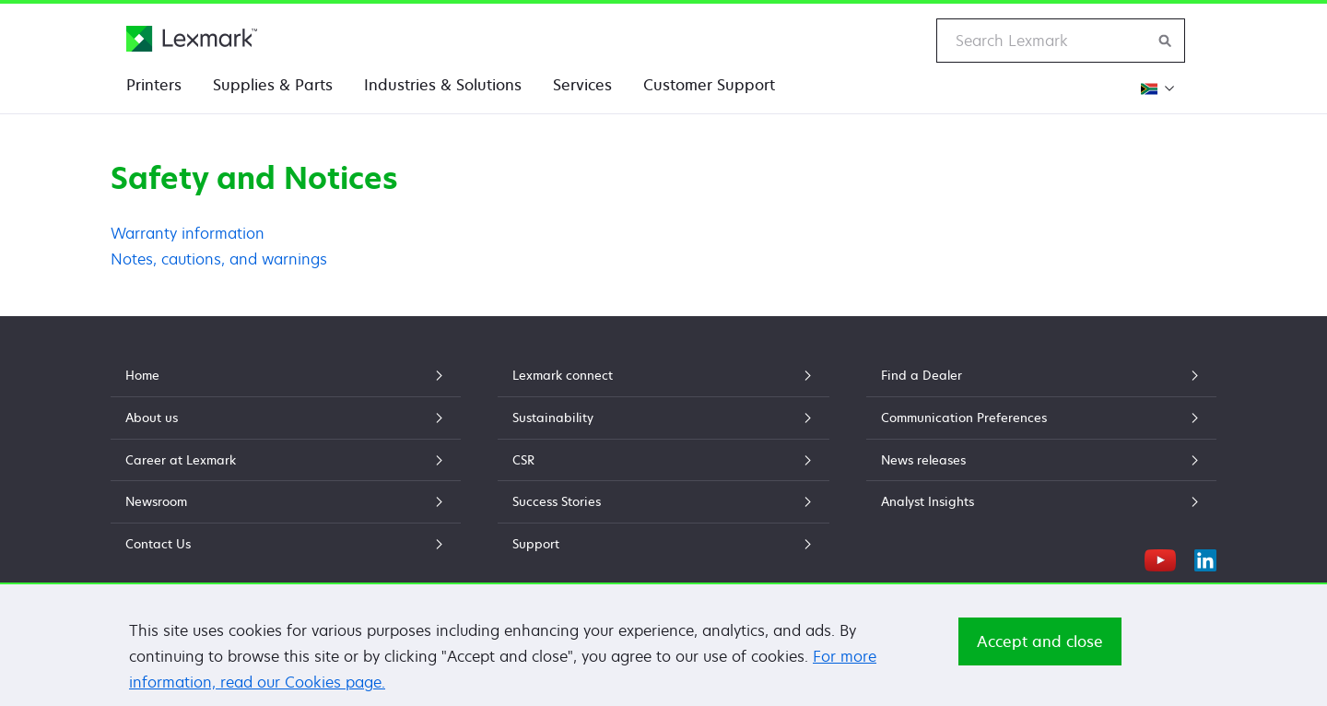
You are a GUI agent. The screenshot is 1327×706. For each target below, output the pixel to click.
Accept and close (1040, 642)
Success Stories (663, 501)
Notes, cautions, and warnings (219, 259)
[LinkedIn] (1205, 557)
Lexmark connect (663, 375)
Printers (154, 85)
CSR (663, 460)
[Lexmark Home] (191, 39)
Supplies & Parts (273, 85)
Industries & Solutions (443, 85)
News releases (1041, 460)
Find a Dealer (1041, 375)
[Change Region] (1155, 88)
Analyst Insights (1041, 501)
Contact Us (285, 543)
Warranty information (187, 233)
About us (285, 417)
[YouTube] (1160, 557)
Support (663, 543)
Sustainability (663, 417)
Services (582, 85)
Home (285, 375)
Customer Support (709, 85)
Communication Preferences (1041, 417)
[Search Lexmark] (1165, 40)
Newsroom (285, 501)
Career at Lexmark (285, 460)
